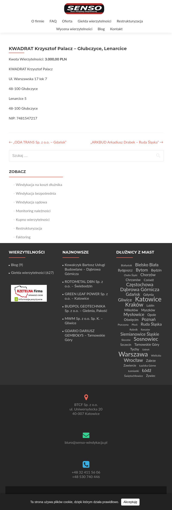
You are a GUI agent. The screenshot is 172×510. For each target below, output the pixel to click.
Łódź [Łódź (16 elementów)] (146, 370)
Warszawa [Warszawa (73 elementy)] (133, 354)
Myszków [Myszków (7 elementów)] (148, 310)
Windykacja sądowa (31, 202)
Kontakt (116, 29)
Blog (101, 29)
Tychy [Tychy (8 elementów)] (134, 349)
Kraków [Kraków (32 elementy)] (134, 304)
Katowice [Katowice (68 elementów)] (148, 299)
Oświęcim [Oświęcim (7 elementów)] (131, 320)
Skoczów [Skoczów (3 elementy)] (126, 339)
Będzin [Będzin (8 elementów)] (156, 270)
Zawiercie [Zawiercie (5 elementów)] (129, 365)
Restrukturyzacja (130, 21)
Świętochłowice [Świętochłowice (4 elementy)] (133, 376)
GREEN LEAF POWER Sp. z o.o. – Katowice (86, 296)
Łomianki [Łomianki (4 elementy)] (133, 371)
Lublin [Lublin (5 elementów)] (150, 305)
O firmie (37, 21)
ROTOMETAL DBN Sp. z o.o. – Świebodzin (84, 283)
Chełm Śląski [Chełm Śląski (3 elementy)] (130, 275)
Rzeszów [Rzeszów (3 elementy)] (145, 329)
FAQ (52, 21)
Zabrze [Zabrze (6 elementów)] (151, 361)
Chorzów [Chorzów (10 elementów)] (148, 274)
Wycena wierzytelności (74, 29)
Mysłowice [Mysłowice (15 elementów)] (134, 314)
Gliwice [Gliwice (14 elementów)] (125, 299)
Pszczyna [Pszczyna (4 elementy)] (123, 324)
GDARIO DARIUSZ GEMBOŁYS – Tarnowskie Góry (85, 335)
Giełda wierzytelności (94, 21)
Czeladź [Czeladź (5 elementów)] (149, 280)
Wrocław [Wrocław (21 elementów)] (133, 360)
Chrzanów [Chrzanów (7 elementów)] (133, 280)
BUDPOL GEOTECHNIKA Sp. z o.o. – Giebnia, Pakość (86, 308)
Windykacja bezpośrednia (36, 193)
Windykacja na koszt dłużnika (39, 184)
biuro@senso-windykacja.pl (86, 442)
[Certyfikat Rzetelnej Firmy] (29, 293)
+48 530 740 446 (86, 476)
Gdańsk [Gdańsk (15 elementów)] (133, 294)
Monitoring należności (33, 211)
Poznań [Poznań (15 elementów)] (148, 319)
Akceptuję (130, 502)
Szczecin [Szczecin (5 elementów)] (125, 344)
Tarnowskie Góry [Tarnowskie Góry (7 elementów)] (146, 344)
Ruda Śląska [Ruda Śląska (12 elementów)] (151, 324)
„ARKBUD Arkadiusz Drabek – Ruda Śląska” (126, 142)
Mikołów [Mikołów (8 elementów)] (131, 310)
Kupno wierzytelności (32, 219)
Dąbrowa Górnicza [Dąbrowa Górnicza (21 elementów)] (139, 289)
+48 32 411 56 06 (86, 472)
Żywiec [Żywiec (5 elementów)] (150, 376)
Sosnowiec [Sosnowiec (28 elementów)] (146, 339)
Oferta (67, 21)
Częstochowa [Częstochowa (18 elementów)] (139, 284)
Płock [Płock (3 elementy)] (135, 324)
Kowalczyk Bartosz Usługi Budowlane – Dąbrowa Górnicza (85, 269)
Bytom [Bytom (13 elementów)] (142, 269)
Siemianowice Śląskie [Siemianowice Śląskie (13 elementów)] (139, 334)
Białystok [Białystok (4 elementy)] (126, 265)
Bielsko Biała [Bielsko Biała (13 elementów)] (147, 264)
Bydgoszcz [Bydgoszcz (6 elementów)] (125, 270)
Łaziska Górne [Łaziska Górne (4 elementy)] (147, 365)
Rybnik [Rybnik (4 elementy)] (133, 329)
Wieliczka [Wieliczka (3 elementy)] (156, 355)
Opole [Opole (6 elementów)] (151, 315)
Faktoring (23, 237)
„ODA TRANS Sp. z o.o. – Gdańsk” (38, 142)
